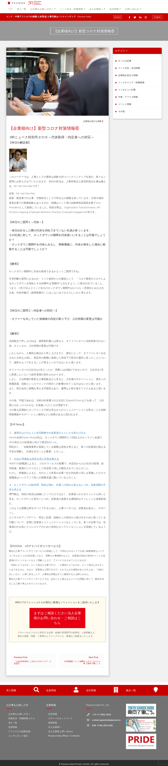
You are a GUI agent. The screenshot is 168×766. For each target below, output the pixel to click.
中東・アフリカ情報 (128, 97)
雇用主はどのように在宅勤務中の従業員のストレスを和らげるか (50, 432)
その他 (121, 111)
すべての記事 (124, 61)
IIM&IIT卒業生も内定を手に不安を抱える (36, 458)
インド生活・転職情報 (72, 9)
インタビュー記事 (127, 89)
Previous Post (33, 660)
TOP (10, 9)
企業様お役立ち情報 (92, 121)
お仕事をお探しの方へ (43, 9)
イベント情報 (124, 104)
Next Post (81, 660)
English (157, 17)
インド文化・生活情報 (129, 68)
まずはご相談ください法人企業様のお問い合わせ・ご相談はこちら (57, 618)
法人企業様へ (97, 9)
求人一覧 (21, 9)
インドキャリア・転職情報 (131, 82)
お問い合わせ (133, 9)
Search (117, 17)
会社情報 (115, 9)
